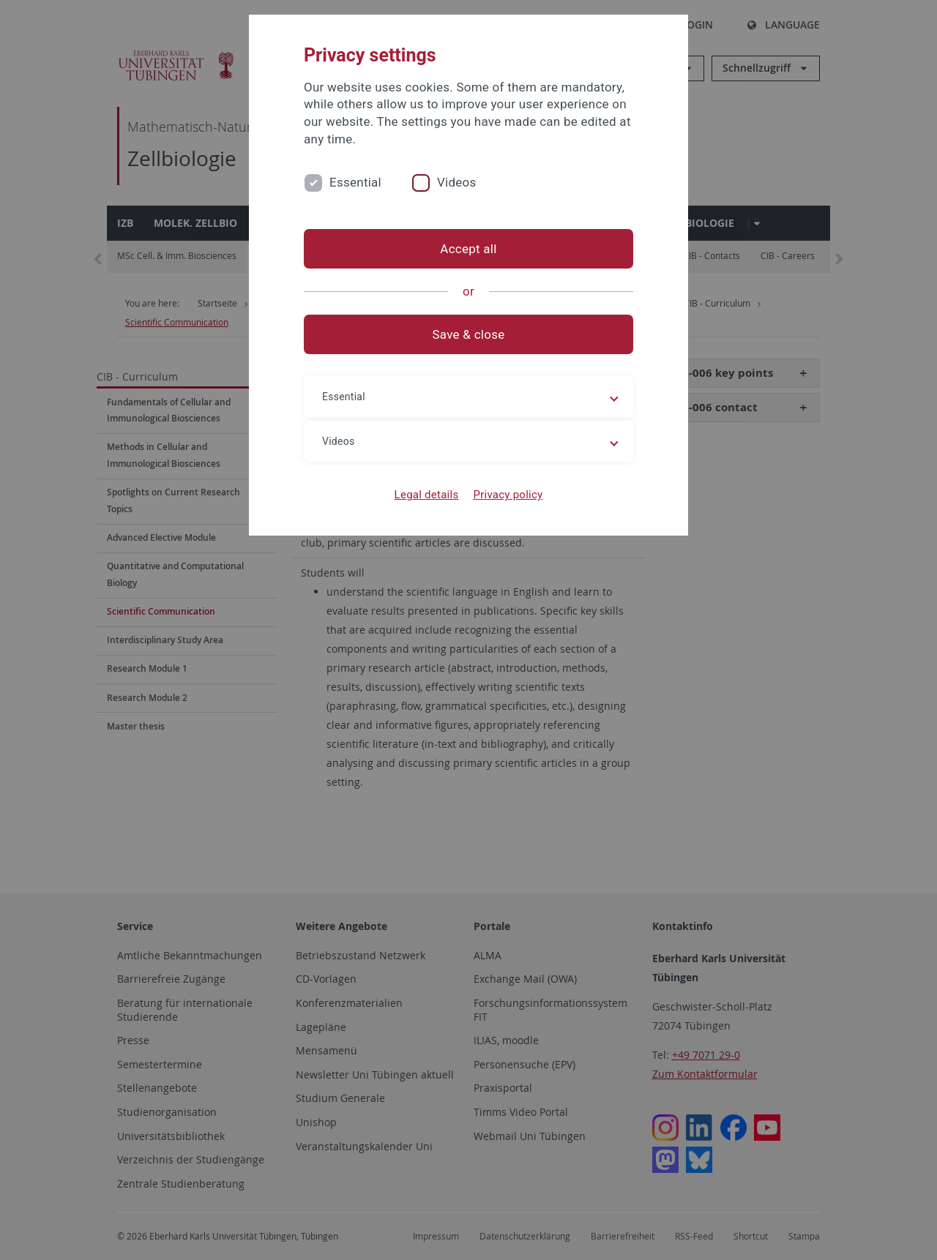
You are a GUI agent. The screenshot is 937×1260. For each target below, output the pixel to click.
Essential (355, 182)
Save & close (469, 334)
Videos (457, 182)
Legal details (427, 494)
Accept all (468, 248)
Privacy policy (507, 494)
